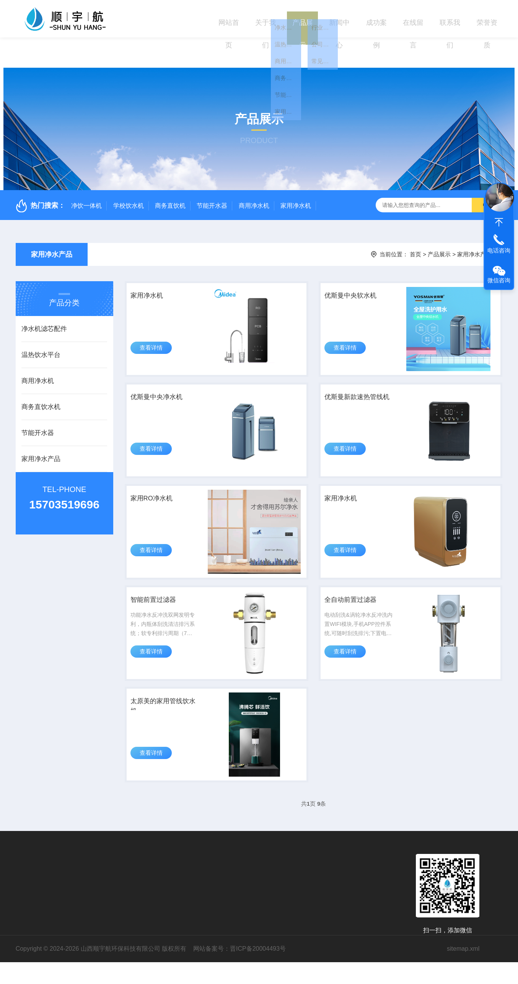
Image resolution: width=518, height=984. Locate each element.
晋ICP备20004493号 (258, 970)
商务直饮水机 (40, 376)
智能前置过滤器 (160, 605)
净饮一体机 (86, 175)
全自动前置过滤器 (357, 605)
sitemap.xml (463, 970)
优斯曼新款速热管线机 (357, 387)
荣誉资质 (487, 19)
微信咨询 (498, 280)
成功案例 (376, 19)
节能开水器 (212, 175)
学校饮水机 (128, 175)
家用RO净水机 (159, 493)
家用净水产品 (51, 224)
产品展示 (302, 19)
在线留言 (413, 19)
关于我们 (265, 19)
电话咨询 (498, 250)
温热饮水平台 (40, 324)
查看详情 (154, 332)
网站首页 (229, 19)
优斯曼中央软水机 (357, 270)
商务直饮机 (170, 175)
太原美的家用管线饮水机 (164, 722)
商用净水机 (254, 175)
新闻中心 (339, 19)
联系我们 (450, 19)
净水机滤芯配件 (44, 298)
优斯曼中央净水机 (164, 381)
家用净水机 (295, 175)
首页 (415, 224)
